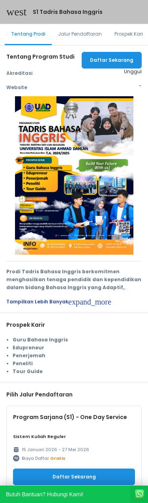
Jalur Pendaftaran (80, 33)
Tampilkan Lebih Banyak (58, 302)
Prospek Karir (129, 33)
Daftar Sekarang (111, 60)
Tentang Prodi (28, 33)
